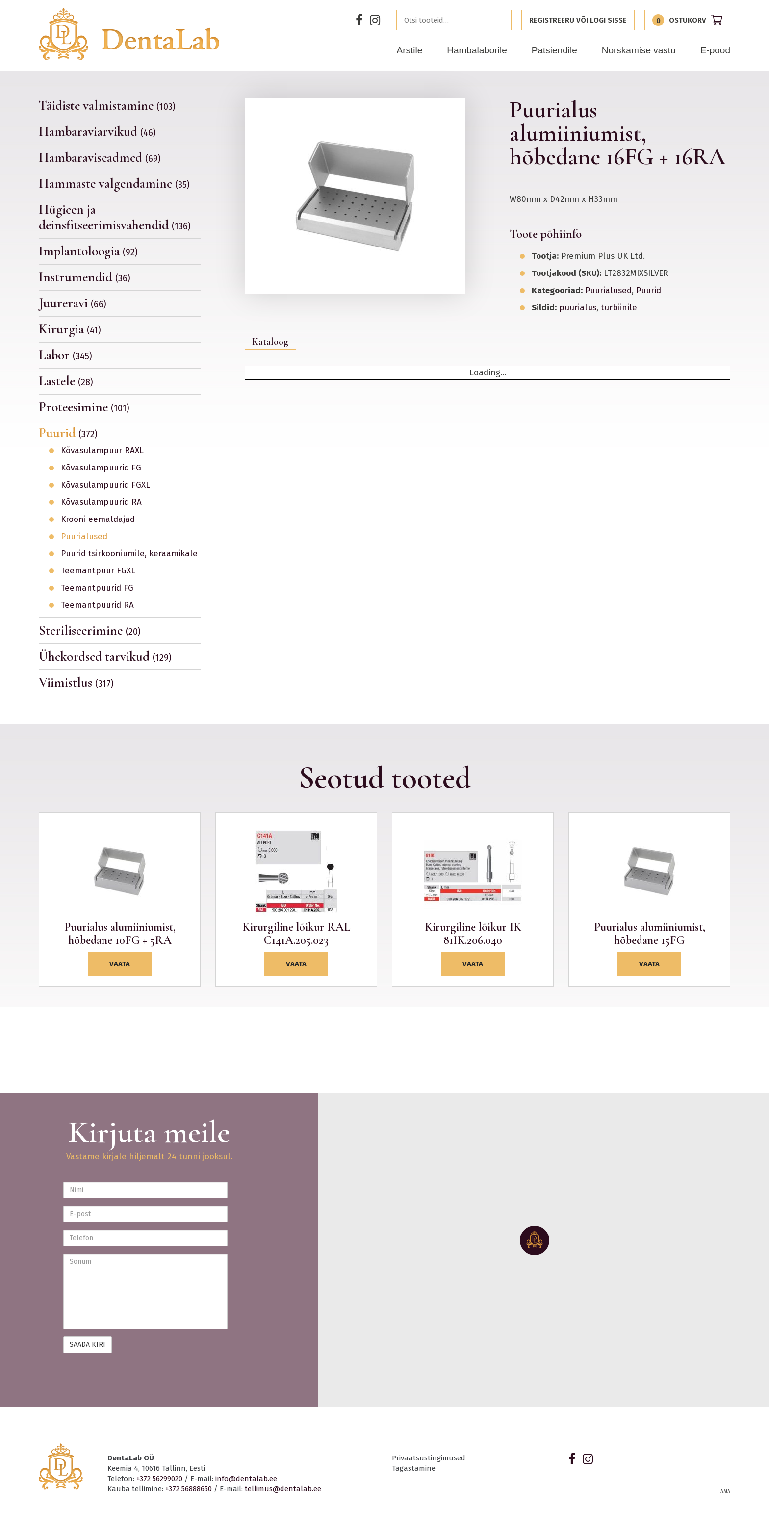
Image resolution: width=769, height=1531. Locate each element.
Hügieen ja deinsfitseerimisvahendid (115, 217)
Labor (65, 355)
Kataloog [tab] (270, 341)
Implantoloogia (88, 251)
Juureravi (72, 303)
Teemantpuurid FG (97, 588)
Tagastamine (414, 1468)
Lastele (66, 381)
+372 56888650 (188, 1488)
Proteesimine (84, 407)
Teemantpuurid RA (97, 605)
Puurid (68, 433)
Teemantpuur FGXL (98, 571)
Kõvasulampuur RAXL (102, 451)
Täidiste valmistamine (107, 106)
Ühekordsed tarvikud (105, 656)
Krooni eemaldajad (98, 519)
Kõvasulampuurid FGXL (105, 485)
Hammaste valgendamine (114, 183)
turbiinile (619, 307)
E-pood (715, 50)
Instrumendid (84, 277)
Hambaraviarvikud (97, 131)
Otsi (501, 20)
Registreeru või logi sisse (578, 20)
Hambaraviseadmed (100, 157)
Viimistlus (76, 682)
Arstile (409, 50)
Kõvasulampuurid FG (101, 468)
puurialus (577, 307)
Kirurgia (70, 329)
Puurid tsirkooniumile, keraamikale (129, 554)
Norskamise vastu (639, 50)
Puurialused (84, 537)
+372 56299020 (159, 1478)
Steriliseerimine (90, 630)
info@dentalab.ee (246, 1478)
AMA (725, 1491)
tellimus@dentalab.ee (283, 1488)
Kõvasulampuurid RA (101, 502)
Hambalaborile (477, 50)
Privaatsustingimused (428, 1458)
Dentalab (129, 34)
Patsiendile (554, 50)
